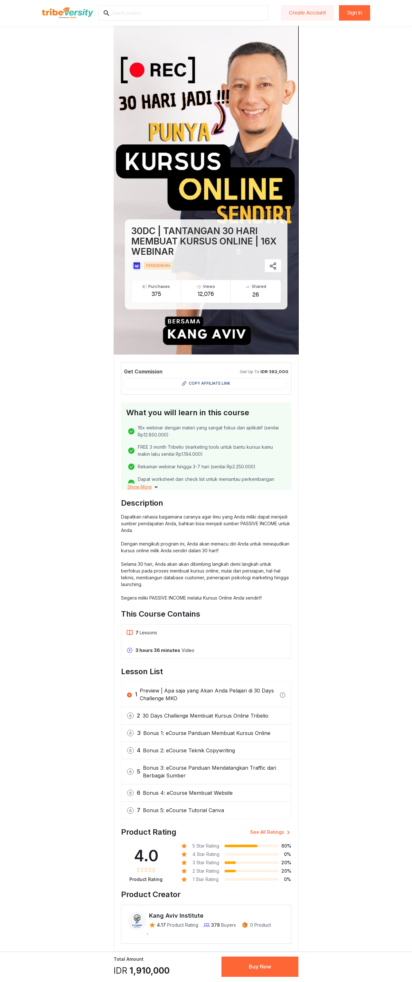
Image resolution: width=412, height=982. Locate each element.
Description (142, 503)
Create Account (307, 12)
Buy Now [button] (260, 966)
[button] (142, 487)
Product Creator (151, 894)
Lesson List (142, 671)
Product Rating (148, 832)
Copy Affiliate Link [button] (206, 383)
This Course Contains (160, 614)
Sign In (354, 12)
